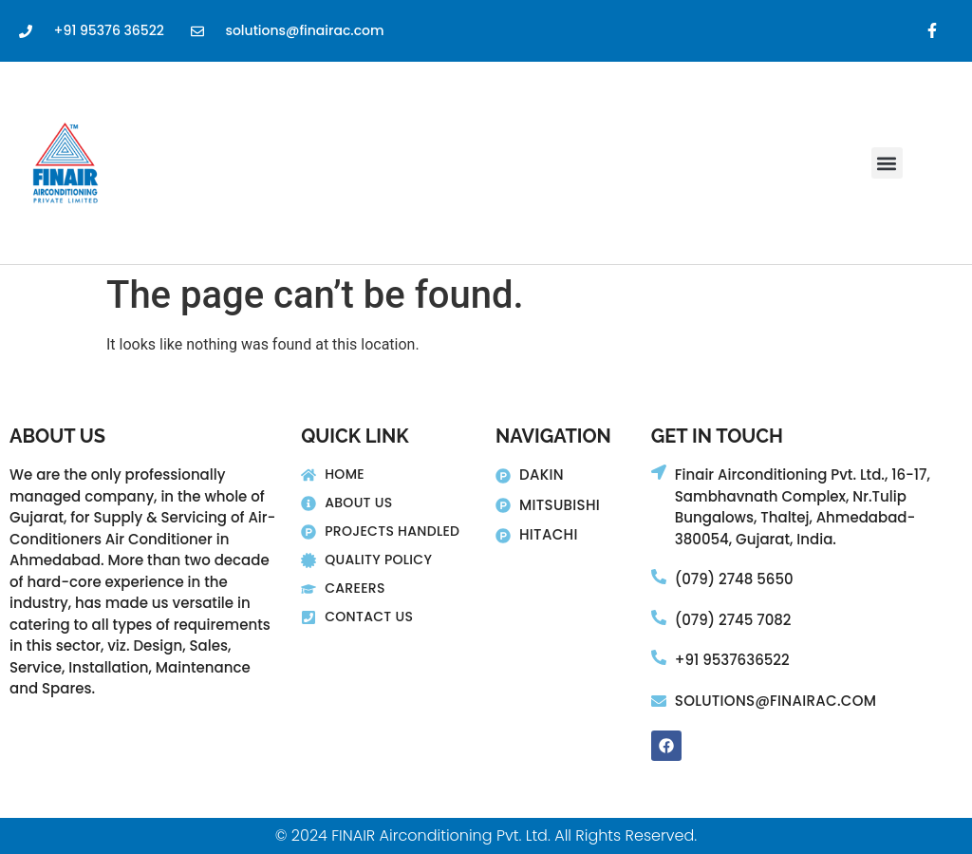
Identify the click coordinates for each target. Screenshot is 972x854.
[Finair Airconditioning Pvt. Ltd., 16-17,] (658, 472)
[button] (887, 163)
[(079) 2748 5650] (658, 576)
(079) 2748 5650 (734, 579)
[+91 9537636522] (658, 657)
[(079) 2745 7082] (658, 617)
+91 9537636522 (732, 660)
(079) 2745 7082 (733, 620)
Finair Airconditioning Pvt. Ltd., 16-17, (802, 474)
